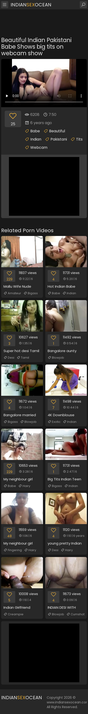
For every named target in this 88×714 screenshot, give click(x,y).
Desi (9, 357)
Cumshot (75, 614)
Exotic (54, 422)
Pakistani (58, 139)
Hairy (24, 486)
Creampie (13, 614)
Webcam (38, 147)
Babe (35, 131)
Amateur (12, 293)
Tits (79, 139)
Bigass (30, 293)
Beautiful (57, 131)
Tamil (23, 357)
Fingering (13, 550)
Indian (35, 139)
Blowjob (56, 357)
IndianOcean (31, 4)
